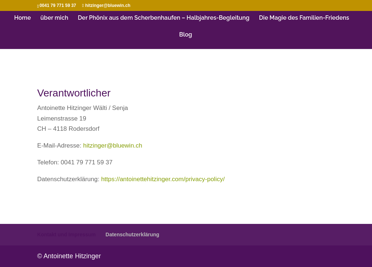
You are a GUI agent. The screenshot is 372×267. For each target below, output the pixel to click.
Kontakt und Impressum (66, 234)
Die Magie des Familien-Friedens (304, 18)
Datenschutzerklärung (132, 234)
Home (22, 18)
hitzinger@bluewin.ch (112, 145)
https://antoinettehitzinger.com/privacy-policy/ (163, 179)
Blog (185, 35)
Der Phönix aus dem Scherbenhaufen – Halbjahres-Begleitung (164, 18)
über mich (54, 18)
